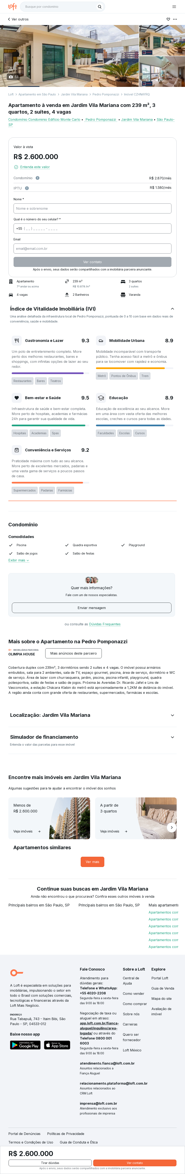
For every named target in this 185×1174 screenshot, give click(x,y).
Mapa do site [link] (161, 998)
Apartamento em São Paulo (37, 94)
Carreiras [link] (130, 1024)
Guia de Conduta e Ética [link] (79, 1142)
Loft (11, 94)
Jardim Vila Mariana (74, 94)
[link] (92, 862)
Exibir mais (18, 560)
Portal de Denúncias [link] (24, 1134)
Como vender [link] (133, 993)
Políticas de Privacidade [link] (65, 1134)
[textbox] (62, 7)
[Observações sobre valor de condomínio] (37, 178)
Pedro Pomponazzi (106, 94)
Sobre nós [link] (131, 1014)
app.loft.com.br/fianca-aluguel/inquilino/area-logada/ (99, 1028)
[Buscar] (99, 6)
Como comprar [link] (135, 1004)
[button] (92, 315)
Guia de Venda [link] (162, 988)
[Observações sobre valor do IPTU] (27, 188)
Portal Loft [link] (159, 978)
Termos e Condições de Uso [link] (30, 1142)
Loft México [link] (132, 1050)
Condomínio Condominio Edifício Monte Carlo (44, 119)
